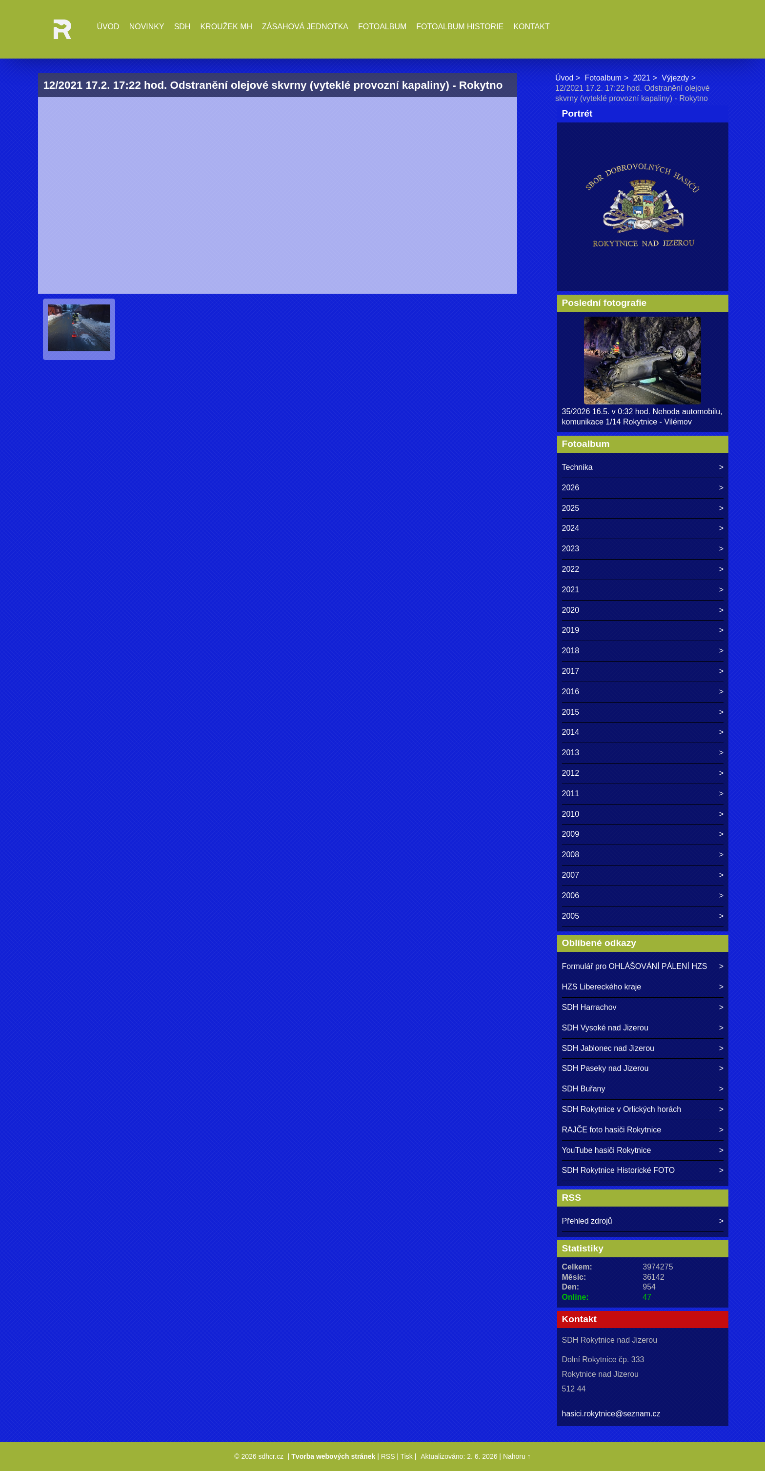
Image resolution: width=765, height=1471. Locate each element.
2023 (571, 548)
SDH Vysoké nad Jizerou (605, 1028)
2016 (571, 691)
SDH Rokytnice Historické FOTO (618, 1170)
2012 (571, 773)
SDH (182, 26)
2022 (571, 569)
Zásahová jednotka (305, 26)
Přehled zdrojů (587, 1221)
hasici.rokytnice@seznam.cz (611, 1414)
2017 (571, 671)
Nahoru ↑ (517, 1456)
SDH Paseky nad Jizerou (605, 1068)
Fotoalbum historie (459, 26)
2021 (641, 78)
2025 (571, 508)
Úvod (108, 26)
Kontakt (531, 26)
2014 (571, 732)
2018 (571, 650)
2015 (571, 712)
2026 (571, 488)
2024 (571, 528)
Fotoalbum (382, 26)
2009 (571, 834)
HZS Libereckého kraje (602, 987)
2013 (571, 752)
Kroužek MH (226, 26)
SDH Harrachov (589, 1007)
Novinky (146, 26)
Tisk (407, 1456)
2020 (571, 610)
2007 (571, 875)
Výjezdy (675, 78)
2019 (571, 630)
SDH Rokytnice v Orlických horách (622, 1109)
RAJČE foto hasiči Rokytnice (612, 1130)
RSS (388, 1456)
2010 (571, 814)
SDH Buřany (583, 1089)
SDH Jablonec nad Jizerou (608, 1048)
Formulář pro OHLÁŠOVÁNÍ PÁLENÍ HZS (634, 966)
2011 (571, 793)
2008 (571, 854)
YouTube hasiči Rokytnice (606, 1150)
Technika (577, 467)
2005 (571, 916)
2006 (571, 895)
